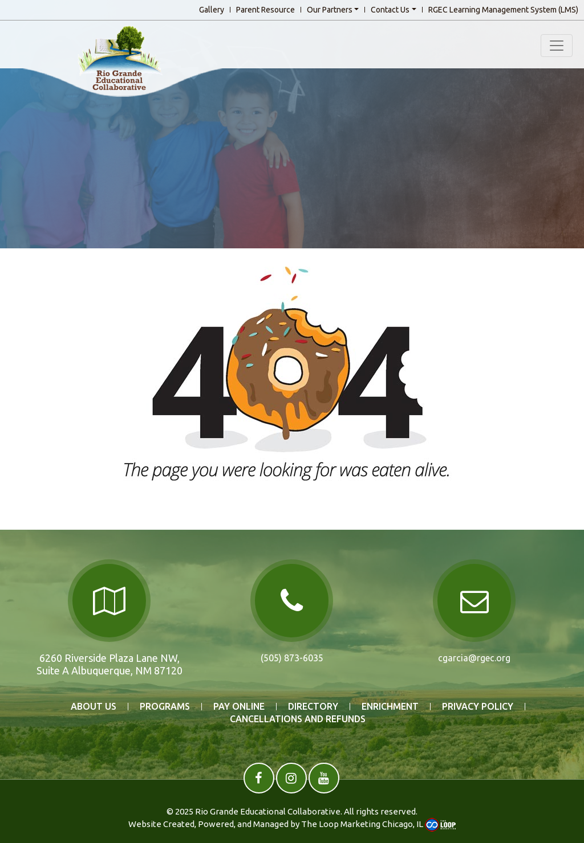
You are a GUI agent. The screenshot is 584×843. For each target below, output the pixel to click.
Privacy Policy (477, 706)
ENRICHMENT (390, 706)
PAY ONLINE (239, 706)
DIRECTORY (313, 706)
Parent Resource (265, 10)
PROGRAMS (165, 706)
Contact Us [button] (390, 10)
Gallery (211, 10)
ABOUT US (93, 706)
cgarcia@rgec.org (474, 658)
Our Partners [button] (329, 10)
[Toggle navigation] (557, 45)
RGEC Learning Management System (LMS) (503, 10)
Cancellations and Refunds (298, 719)
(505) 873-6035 (292, 658)
